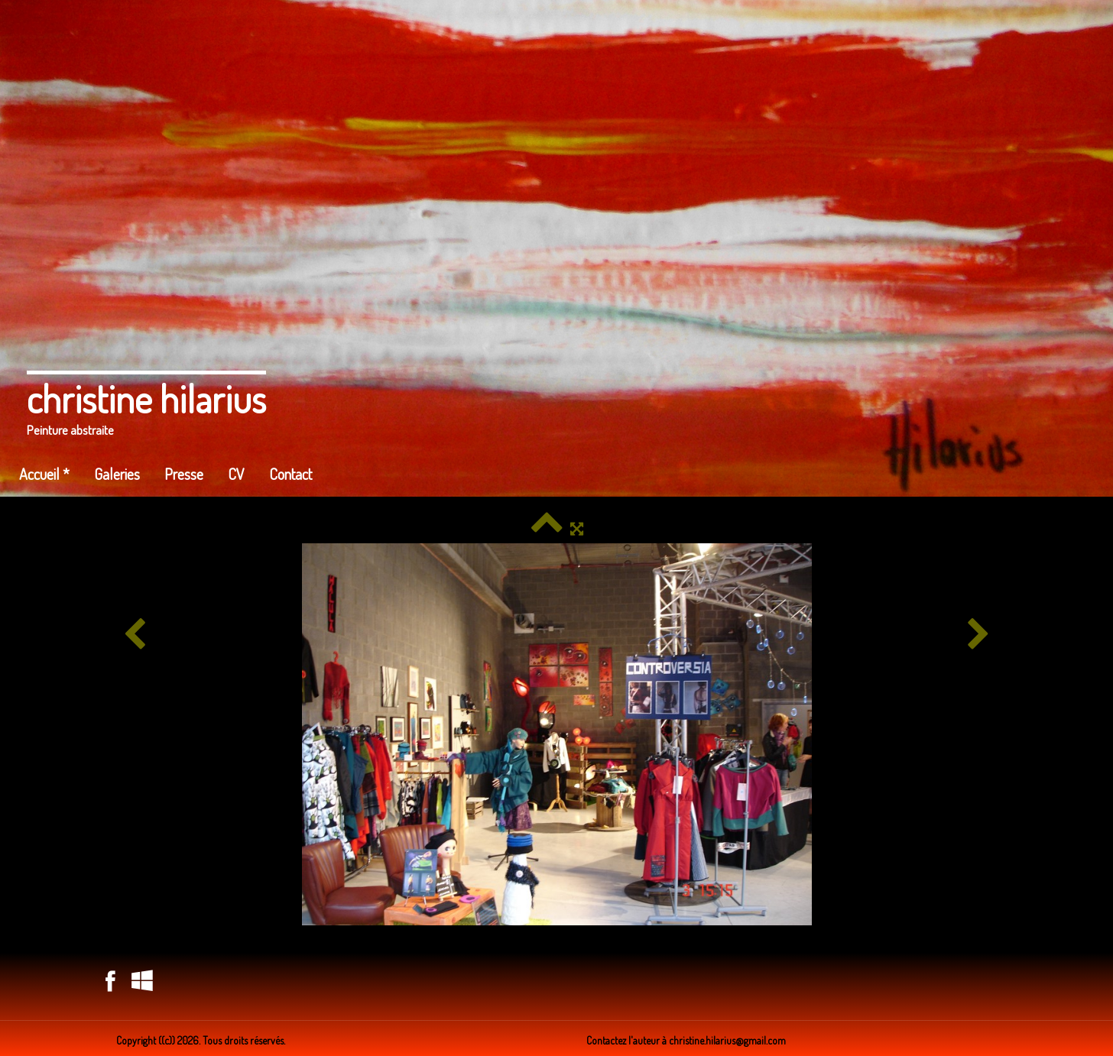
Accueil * (44, 474)
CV (236, 474)
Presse (183, 474)
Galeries (117, 474)
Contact (290, 474)
